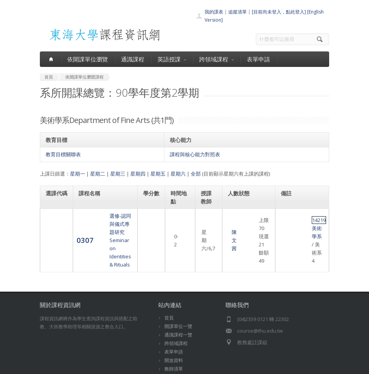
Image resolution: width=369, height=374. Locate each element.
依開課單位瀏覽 (87, 59)
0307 (54, 227)
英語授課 (171, 59)
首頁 (169, 293)
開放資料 (173, 336)
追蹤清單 (237, 12)
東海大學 (48, 366)
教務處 (171, 366)
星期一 (77, 173)
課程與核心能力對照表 (195, 154)
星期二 (97, 173)
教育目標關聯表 (63, 154)
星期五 (158, 173)
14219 (288, 223)
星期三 (117, 173)
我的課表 (214, 12)
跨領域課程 (216, 59)
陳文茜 (208, 228)
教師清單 (173, 344)
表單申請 (258, 59)
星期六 (178, 173)
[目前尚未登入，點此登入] (279, 12)
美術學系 (307, 223)
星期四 (137, 173)
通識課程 (132, 59)
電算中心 (146, 366)
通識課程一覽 (178, 310)
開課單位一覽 (178, 302)
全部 (196, 173)
